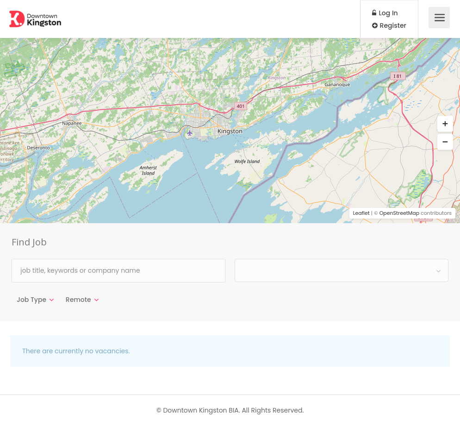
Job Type (31, 299)
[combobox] (341, 270)
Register (389, 25)
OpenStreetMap (399, 213)
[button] (445, 124)
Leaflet (361, 213)
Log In (385, 13)
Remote (78, 299)
